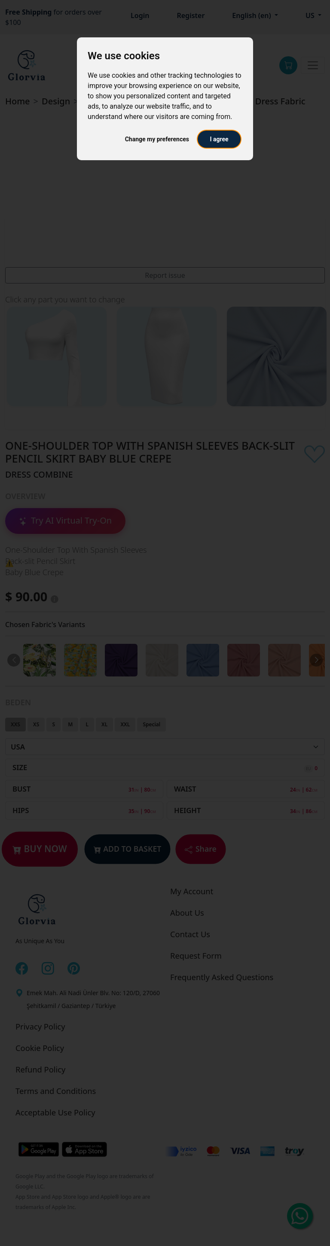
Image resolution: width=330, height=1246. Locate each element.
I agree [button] (219, 139)
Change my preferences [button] (157, 139)
